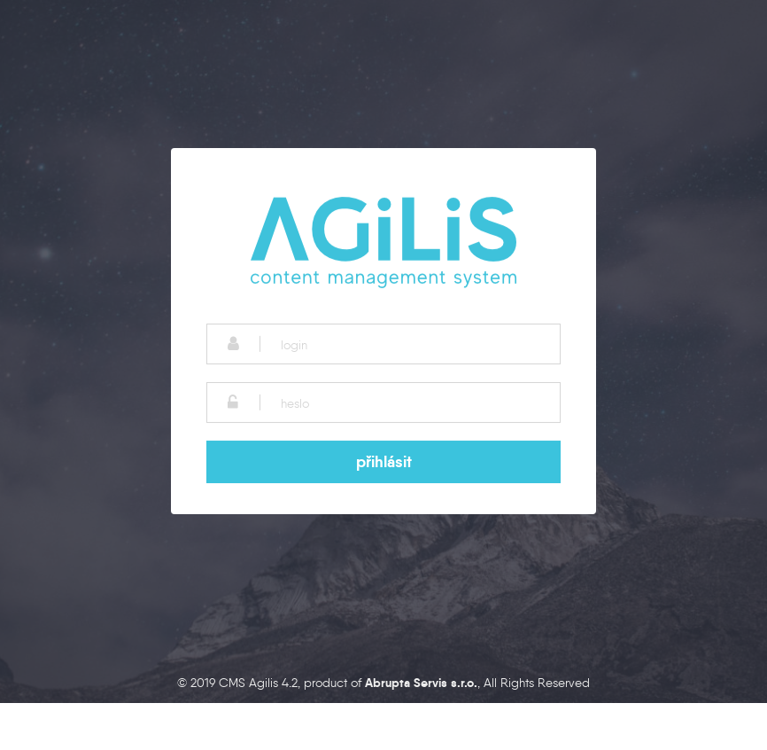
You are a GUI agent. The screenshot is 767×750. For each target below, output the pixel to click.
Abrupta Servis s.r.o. (421, 683)
